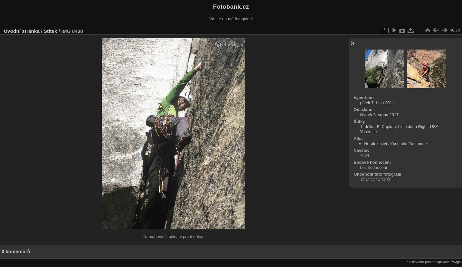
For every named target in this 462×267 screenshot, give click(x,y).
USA (434, 126)
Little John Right (413, 126)
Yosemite (368, 131)
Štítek (50, 31)
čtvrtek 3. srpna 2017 (379, 114)
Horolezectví (375, 143)
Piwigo (456, 262)
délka (370, 126)
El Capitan (386, 126)
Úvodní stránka (22, 31)
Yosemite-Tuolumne (409, 143)
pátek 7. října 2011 (377, 102)
